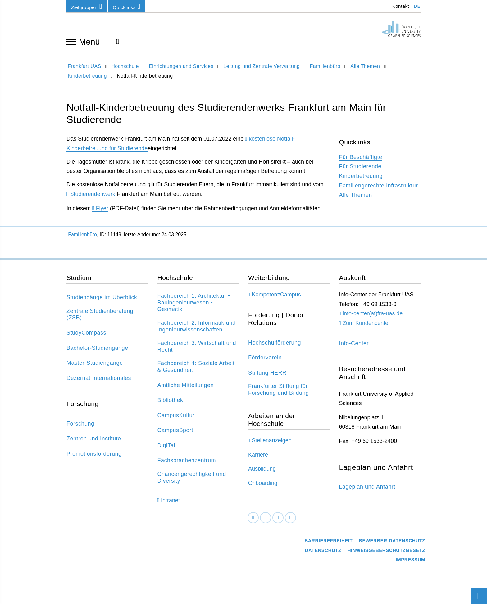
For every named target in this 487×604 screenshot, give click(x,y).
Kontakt (400, 6)
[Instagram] (278, 520)
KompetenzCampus (276, 298)
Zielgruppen (86, 6)
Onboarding (262, 486)
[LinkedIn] (266, 520)
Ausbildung (262, 472)
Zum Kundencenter (366, 326)
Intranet (170, 503)
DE (417, 6)
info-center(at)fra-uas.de (373, 316)
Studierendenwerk (93, 197)
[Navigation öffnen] (71, 41)
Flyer (102, 211)
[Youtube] (290, 520)
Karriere (258, 458)
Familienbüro (81, 237)
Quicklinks (126, 6)
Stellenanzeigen (272, 443)
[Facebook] (253, 520)
